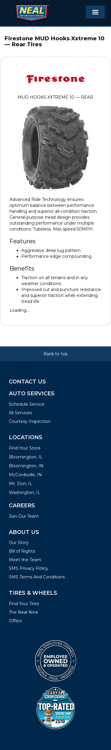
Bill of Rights (22, 551)
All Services (20, 412)
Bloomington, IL (26, 457)
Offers (15, 620)
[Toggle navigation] (95, 12)
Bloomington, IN (26, 465)
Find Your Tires (24, 603)
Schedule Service (26, 404)
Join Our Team (24, 516)
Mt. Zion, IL (20, 483)
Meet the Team (25, 559)
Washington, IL (24, 492)
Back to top (56, 353)
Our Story (19, 542)
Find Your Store (25, 448)
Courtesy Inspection (30, 421)
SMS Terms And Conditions (37, 577)
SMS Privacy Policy (28, 568)
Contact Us (27, 381)
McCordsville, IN (25, 474)
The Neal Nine (23, 612)
